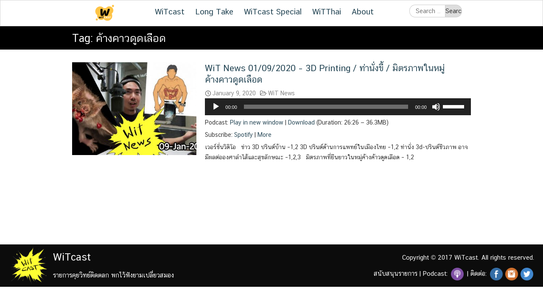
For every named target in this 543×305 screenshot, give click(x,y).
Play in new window (256, 122)
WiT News (281, 93)
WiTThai (326, 11)
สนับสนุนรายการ (395, 273)
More (265, 134)
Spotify (243, 134)
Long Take (214, 11)
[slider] (326, 107)
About (363, 11)
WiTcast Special (273, 11)
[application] (338, 106)
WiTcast (170, 11)
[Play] (216, 107)
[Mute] (436, 107)
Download (301, 122)
